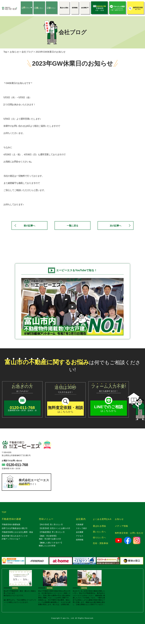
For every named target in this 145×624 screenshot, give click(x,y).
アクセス (79, 536)
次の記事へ (115, 225)
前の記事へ (29, 225)
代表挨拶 (79, 524)
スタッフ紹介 (81, 528)
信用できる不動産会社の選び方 (15, 528)
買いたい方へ (99, 532)
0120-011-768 (17, 465)
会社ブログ (27, 52)
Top (5, 52)
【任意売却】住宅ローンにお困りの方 (54, 528)
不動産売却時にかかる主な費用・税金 (17, 532)
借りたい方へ (99, 537)
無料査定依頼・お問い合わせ (129, 533)
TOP (4, 512)
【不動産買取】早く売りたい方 (52, 532)
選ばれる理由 (99, 526)
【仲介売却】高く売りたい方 (51, 524)
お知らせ (14, 52)
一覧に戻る (72, 225)
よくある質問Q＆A (102, 519)
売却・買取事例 (100, 543)
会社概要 (79, 532)
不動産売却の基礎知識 (11, 524)
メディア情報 (121, 526)
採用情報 (79, 540)
